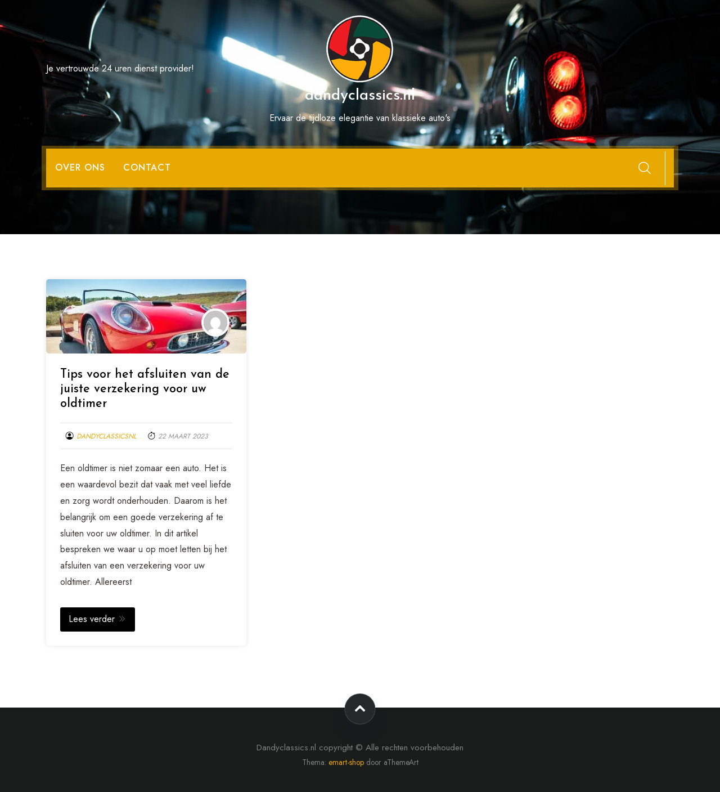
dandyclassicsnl (106, 436)
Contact (147, 167)
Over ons (80, 167)
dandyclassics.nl (360, 96)
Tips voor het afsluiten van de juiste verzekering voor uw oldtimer (145, 389)
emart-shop (346, 762)
